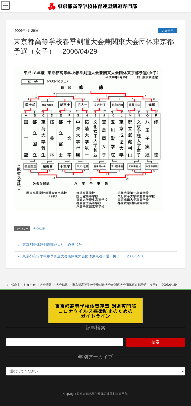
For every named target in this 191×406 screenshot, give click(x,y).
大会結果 (168, 30)
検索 (155, 342)
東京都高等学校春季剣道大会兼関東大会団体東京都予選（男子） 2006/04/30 (83, 256)
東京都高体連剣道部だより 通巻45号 (52, 244)
